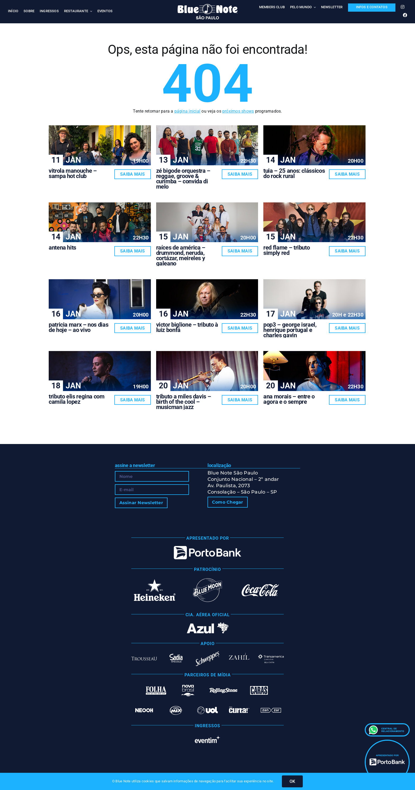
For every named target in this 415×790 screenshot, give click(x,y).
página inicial (187, 111)
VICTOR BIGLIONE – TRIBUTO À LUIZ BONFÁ (187, 327)
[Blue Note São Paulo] (207, 5)
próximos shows (238, 111)
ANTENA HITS (62, 247)
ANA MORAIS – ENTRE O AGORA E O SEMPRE (289, 399)
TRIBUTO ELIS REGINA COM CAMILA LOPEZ (77, 399)
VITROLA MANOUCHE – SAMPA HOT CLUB (73, 173)
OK (292, 781)
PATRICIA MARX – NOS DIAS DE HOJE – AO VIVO (78, 327)
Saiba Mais (132, 174)
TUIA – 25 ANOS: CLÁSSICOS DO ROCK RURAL (294, 173)
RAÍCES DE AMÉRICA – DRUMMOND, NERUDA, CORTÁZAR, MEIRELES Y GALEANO (180, 255)
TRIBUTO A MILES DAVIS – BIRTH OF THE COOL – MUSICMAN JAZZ (183, 401)
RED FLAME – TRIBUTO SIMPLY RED (286, 250)
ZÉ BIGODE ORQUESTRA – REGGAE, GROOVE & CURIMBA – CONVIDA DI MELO (183, 178)
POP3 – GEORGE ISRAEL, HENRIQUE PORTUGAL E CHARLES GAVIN (289, 330)
